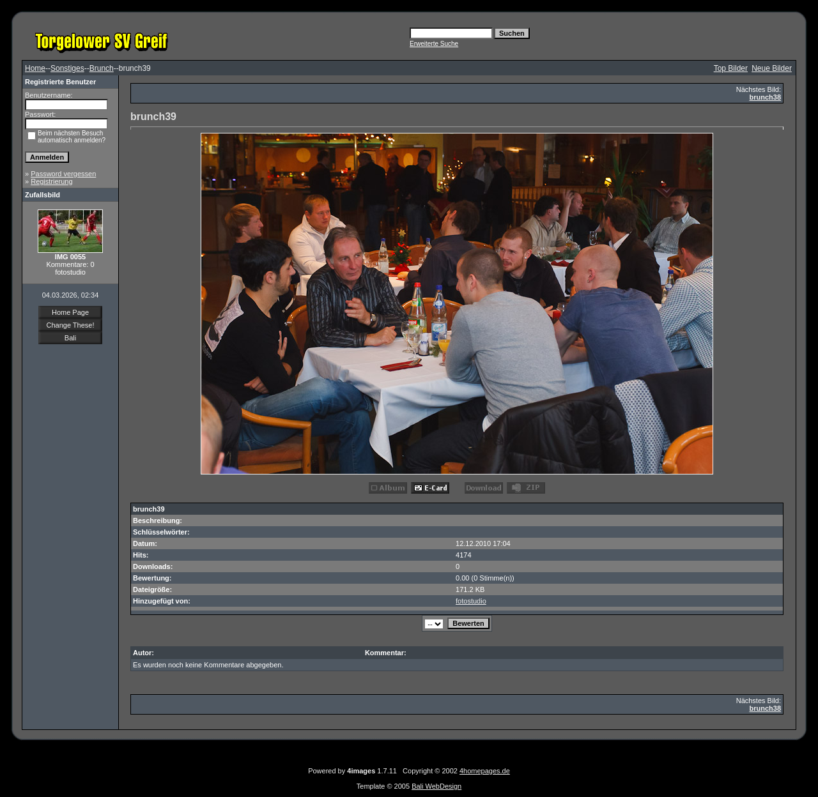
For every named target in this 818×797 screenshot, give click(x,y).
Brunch (101, 68)
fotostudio (471, 601)
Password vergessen (63, 174)
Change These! (70, 325)
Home (35, 68)
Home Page (70, 312)
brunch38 (765, 97)
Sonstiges (67, 68)
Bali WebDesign (436, 786)
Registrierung (51, 181)
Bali (70, 338)
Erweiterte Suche (434, 43)
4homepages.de (484, 771)
